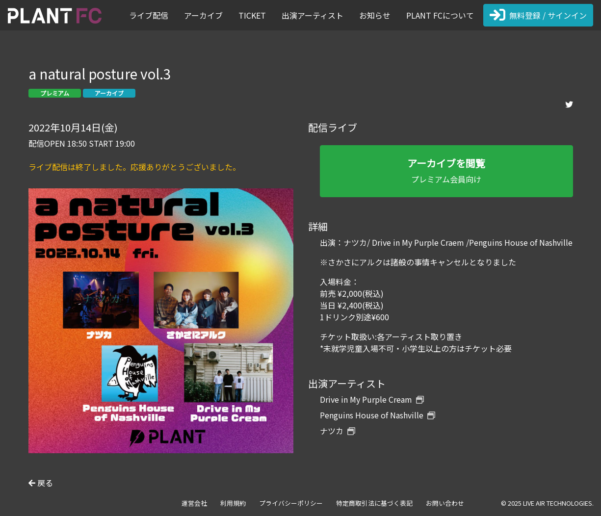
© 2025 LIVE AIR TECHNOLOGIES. (547, 503)
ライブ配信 (148, 15)
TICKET (252, 15)
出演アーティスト (312, 15)
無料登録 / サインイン (538, 15)
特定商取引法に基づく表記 (374, 503)
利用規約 (233, 503)
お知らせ (375, 15)
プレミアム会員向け (446, 170)
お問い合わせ (445, 503)
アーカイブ (203, 15)
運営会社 (194, 503)
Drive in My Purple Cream (372, 399)
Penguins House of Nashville (377, 415)
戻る (40, 483)
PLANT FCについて (440, 15)
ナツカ (337, 431)
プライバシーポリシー (291, 503)
